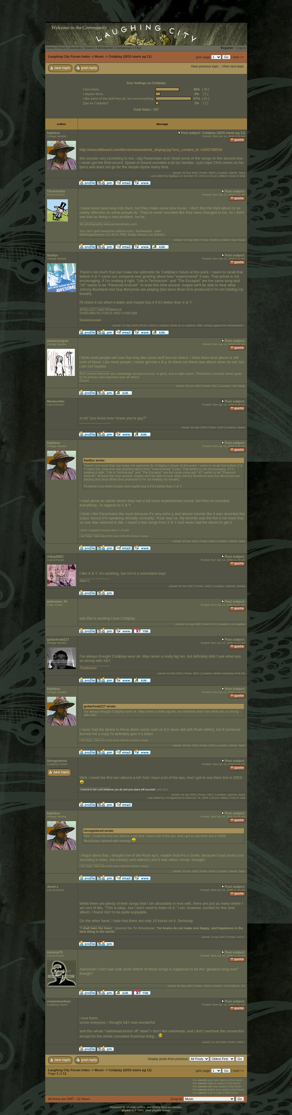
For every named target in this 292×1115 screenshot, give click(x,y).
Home (50, 48)
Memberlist (105, 48)
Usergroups (124, 48)
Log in (241, 48)
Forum (61, 48)
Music (99, 56)
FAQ (138, 48)
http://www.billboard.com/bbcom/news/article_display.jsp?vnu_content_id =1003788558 (151, 149)
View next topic (233, 66)
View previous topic (205, 66)
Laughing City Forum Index (69, 56)
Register (227, 48)
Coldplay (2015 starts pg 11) (130, 56)
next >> (238, 57)
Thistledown (88, 668)
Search (89, 48)
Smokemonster (90, 320)
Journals (75, 48)
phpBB (126, 1110)
